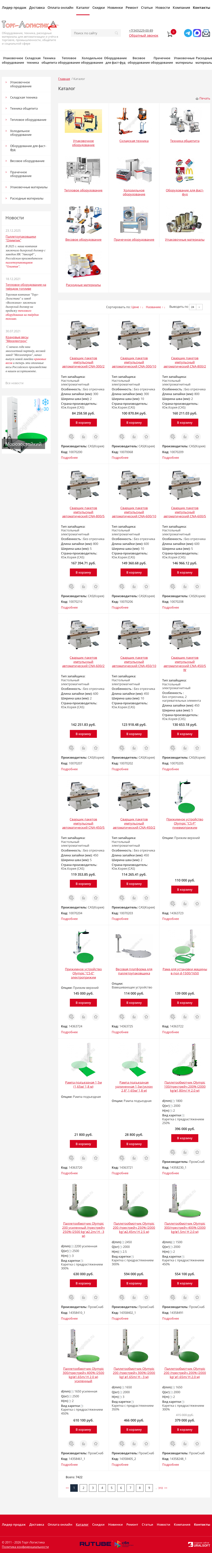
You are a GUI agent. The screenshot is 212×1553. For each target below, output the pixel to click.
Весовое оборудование (139, 60)
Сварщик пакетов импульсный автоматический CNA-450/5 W (185, 663)
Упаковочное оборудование (13, 60)
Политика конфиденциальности (25, 1547)
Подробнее (69, 458)
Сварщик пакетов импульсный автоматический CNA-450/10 (134, 661)
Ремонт (132, 7)
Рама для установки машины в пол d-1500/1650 (185, 971)
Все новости (14, 383)
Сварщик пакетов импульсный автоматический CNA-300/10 (134, 362)
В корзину (83, 423)
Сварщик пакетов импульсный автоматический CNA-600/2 (83, 661)
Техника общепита (49, 60)
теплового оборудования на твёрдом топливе (22, 314)
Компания (181, 7)
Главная (64, 79)
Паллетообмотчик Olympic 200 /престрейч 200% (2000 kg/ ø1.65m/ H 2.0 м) (185, 1372)
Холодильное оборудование (92, 60)
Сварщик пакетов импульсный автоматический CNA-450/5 (83, 823)
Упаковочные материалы (184, 60)
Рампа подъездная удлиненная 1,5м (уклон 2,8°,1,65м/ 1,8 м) (134, 1086)
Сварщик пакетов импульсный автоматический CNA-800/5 (83, 512)
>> (165, 1488)
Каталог (83, 7)
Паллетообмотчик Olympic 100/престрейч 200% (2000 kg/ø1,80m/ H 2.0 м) (185, 1086)
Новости (162, 7)
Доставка (37, 7)
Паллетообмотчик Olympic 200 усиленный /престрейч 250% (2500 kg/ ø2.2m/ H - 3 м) (83, 1229)
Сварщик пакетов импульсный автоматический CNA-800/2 (185, 362)
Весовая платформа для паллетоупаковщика (134, 971)
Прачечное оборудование (162, 60)
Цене (135, 307)
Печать (204, 98)
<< (67, 1488)
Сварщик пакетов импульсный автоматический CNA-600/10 (134, 512)
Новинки (115, 7)
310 (160, 1488)
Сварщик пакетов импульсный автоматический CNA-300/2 (83, 362)
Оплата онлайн (60, 7)
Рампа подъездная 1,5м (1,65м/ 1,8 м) (83, 1084)
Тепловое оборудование (69, 60)
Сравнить (83, 435)
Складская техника (33, 60)
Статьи (147, 7)
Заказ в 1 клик (71, 437)
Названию (153, 307)
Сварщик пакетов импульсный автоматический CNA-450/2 (134, 823)
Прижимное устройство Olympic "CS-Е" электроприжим (83, 973)
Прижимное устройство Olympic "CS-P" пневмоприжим (184, 823)
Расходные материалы (26, 198)
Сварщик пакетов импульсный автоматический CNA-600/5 (185, 512)
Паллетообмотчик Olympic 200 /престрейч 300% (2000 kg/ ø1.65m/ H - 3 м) (134, 1372)
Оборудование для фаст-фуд (115, 60)
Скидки (98, 7)
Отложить (96, 435)
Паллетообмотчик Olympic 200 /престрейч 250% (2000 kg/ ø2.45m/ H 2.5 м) (134, 1227)
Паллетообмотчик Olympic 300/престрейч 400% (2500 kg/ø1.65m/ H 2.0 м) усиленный (83, 1374)
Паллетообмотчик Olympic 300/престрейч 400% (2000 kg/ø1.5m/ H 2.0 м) (185, 1227)
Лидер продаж (14, 7)
